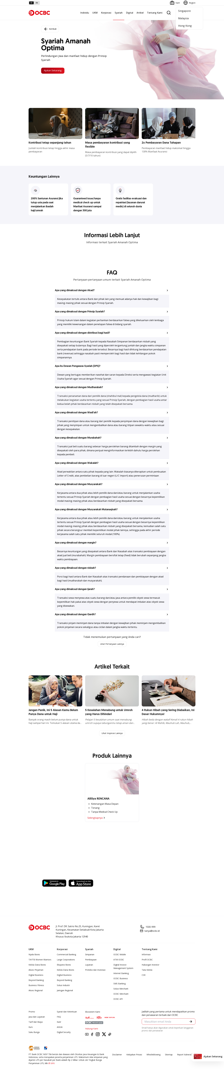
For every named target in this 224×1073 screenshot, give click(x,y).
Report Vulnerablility (186, 1055)
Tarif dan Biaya (36, 1022)
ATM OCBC (118, 960)
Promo (32, 1012)
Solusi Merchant (120, 989)
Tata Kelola (147, 970)
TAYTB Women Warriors (40, 960)
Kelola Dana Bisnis (37, 965)
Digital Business (36, 975)
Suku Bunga (34, 1033)
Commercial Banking (66, 955)
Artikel (140, 12)
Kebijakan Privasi (134, 1055)
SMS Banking (119, 984)
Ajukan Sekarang (55, 70)
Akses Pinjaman (36, 970)
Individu (84, 12)
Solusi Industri (63, 986)
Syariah (119, 12)
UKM (95, 12)
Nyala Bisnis (34, 955)
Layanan (89, 965)
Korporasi (106, 12)
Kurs (31, 1027)
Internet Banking (121, 974)
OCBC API (118, 999)
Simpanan (89, 955)
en (37, 3)
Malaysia (183, 18)
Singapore (184, 11)
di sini (51, 1063)
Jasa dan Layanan (37, 1017)
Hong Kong (185, 25)
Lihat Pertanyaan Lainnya (112, 644)
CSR (143, 975)
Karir (59, 1022)
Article (60, 1027)
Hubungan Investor (150, 965)
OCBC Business (120, 979)
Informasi (146, 955)
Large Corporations (66, 960)
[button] (112, 290)
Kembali (50, 28)
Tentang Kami (154, 12)
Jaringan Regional (65, 991)
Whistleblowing (153, 1055)
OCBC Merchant (120, 994)
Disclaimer (117, 1055)
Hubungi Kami (91, 1029)
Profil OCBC (147, 960)
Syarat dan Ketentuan (67, 1012)
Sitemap (169, 1055)
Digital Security (64, 1033)
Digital (129, 12)
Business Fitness (36, 986)
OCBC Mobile (119, 955)
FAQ (59, 1017)
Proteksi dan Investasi (95, 970)
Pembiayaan (91, 960)
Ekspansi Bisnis (64, 965)
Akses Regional (36, 991)
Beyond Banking (36, 980)
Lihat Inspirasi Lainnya (112, 733)
